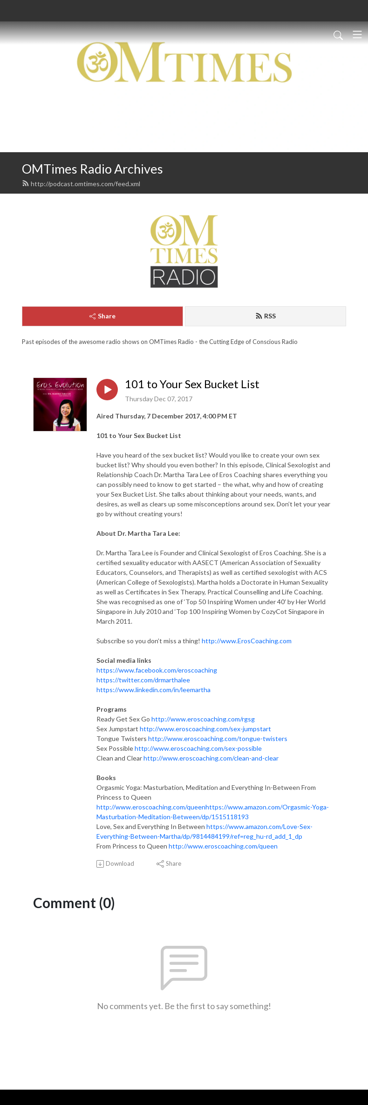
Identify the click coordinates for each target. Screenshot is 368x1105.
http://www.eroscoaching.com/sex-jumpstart (205, 729)
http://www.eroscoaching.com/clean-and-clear (211, 758)
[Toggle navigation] (357, 34)
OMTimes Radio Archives (92, 168)
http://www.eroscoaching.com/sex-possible (198, 748)
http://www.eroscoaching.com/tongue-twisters (217, 738)
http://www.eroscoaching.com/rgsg (203, 719)
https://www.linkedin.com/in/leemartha (153, 690)
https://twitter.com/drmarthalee (143, 680)
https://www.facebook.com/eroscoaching (156, 670)
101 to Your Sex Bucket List (192, 384)
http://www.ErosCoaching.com (247, 641)
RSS (265, 316)
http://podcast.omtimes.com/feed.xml (81, 184)
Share (102, 316)
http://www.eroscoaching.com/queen (223, 846)
